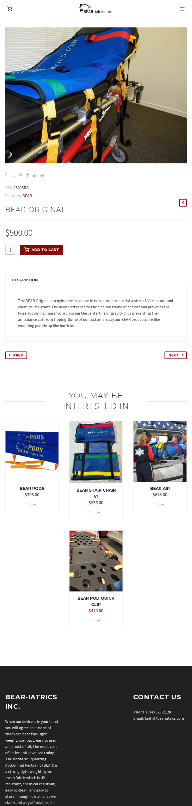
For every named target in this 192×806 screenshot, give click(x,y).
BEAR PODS (32, 488)
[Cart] (9, 8)
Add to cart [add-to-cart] (41, 250)
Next (177, 355)
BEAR (27, 195)
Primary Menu (182, 8)
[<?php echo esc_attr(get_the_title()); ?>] (35, 505)
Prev (14, 355)
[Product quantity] (10, 249)
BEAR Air (160, 488)
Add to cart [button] (29, 505)
